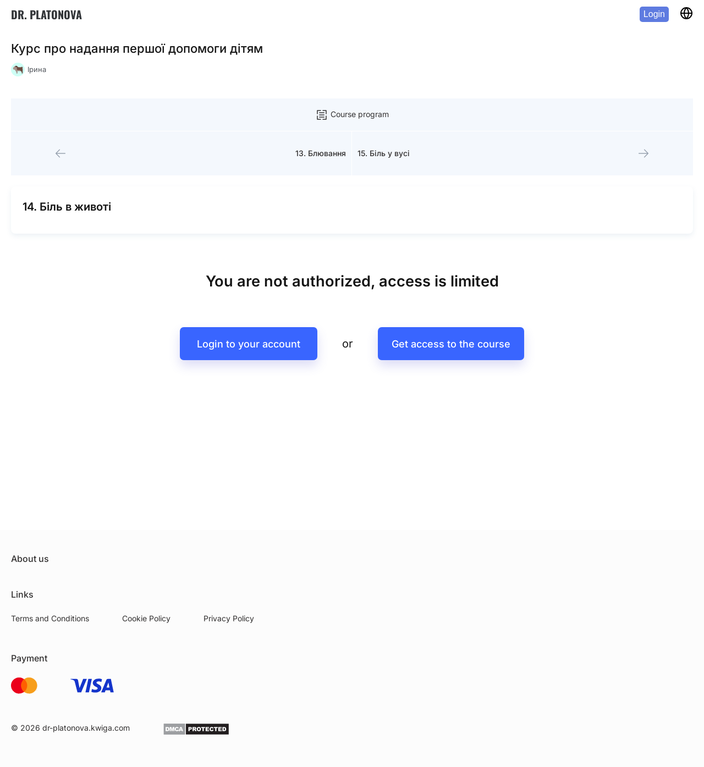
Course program (352, 115)
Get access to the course (451, 344)
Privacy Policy (229, 618)
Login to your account (248, 344)
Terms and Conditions (50, 618)
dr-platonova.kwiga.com (86, 727)
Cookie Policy (146, 618)
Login (654, 14)
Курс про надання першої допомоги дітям (137, 48)
